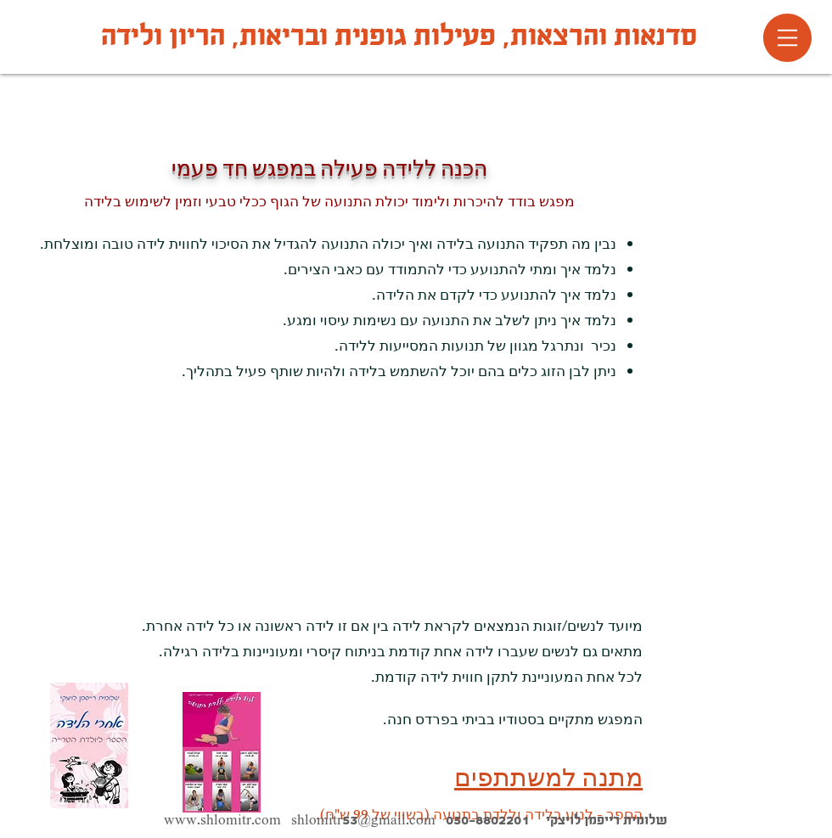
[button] (787, 38)
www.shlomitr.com (222, 820)
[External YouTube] (480, 476)
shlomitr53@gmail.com (363, 820)
